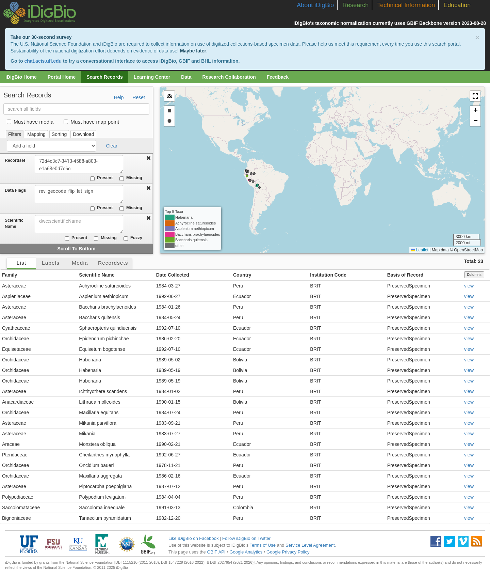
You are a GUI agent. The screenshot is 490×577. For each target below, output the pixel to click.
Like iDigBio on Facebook (193, 538)
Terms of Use (263, 545)
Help (119, 97)
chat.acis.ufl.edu (43, 61)
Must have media (30, 122)
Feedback (278, 77)
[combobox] (79, 224)
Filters (14, 134)
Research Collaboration (229, 77)
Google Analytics (245, 552)
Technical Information (406, 5)
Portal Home (62, 77)
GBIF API (216, 552)
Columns (474, 275)
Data (186, 77)
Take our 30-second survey (41, 37)
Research (355, 5)
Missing (130, 178)
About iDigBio (315, 5)
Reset (138, 97)
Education (457, 5)
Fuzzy (133, 238)
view (469, 285)
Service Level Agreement (310, 545)
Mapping (36, 134)
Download (83, 134)
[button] (475, 96)
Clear (111, 146)
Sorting (59, 134)
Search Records (104, 77)
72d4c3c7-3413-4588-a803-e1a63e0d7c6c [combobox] (79, 164)
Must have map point (91, 122)
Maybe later (193, 50)
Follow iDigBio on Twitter (246, 538)
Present (101, 178)
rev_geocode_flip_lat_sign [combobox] (79, 194)
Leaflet (419, 250)
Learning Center (152, 77)
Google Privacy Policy (287, 552)
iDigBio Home (21, 77)
